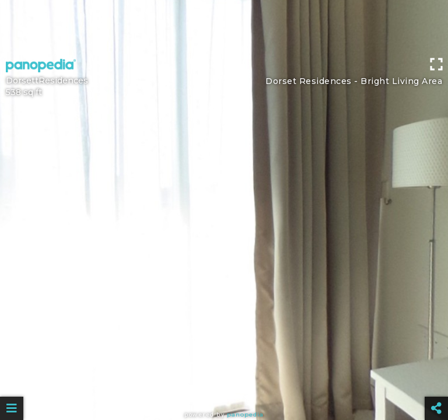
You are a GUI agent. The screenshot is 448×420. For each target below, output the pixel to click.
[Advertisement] (224, 26)
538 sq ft (24, 92)
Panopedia (245, 414)
